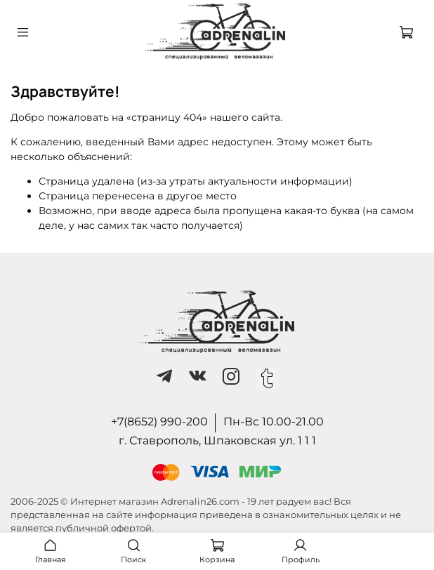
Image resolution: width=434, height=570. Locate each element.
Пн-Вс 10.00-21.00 (273, 421)
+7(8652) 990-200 (159, 421)
